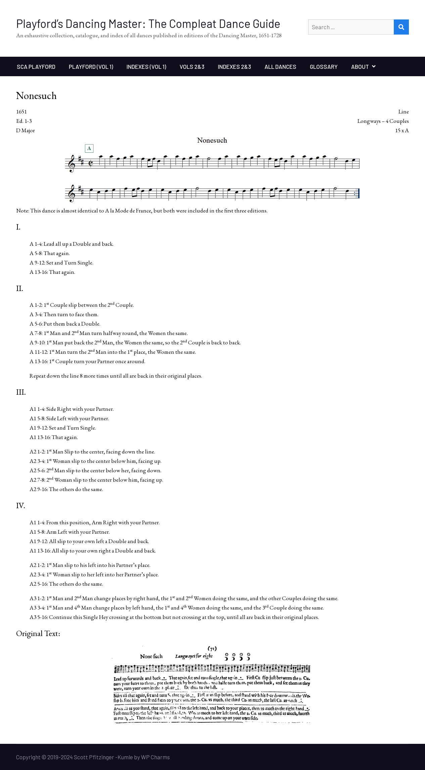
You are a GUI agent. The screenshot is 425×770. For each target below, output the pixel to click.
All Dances (280, 66)
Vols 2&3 (192, 66)
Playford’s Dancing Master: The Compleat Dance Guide (148, 23)
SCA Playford (36, 66)
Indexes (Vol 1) (146, 66)
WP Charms (155, 757)
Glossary (324, 66)
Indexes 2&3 (234, 66)
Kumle (125, 757)
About (360, 66)
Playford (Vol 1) (91, 66)
